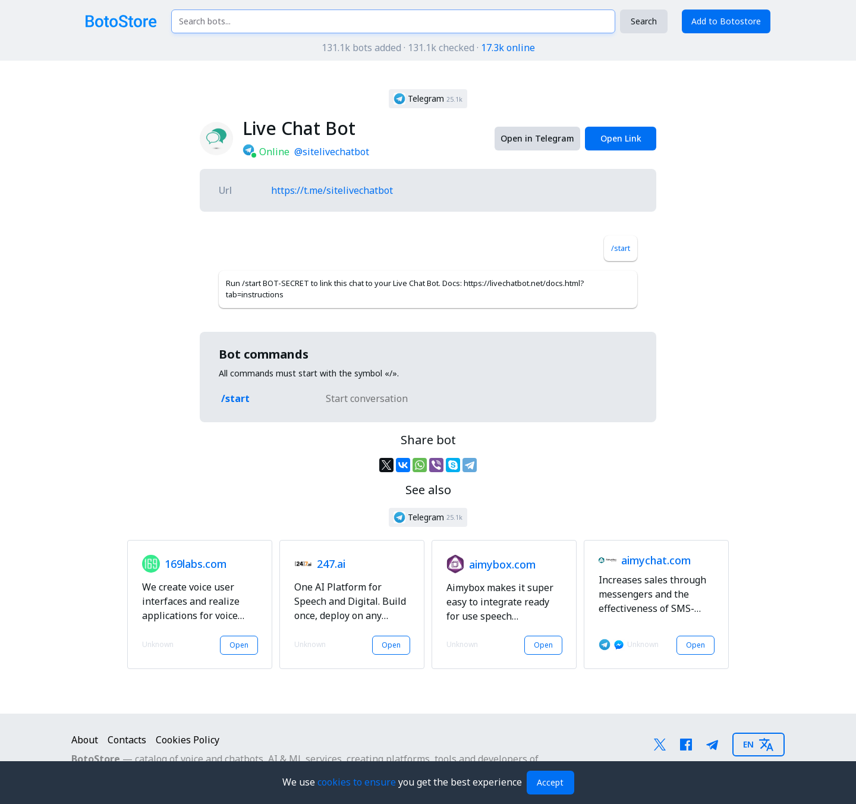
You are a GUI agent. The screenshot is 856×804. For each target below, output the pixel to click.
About (84, 739)
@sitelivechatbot (331, 151)
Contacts (127, 739)
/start (620, 248)
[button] (428, 98)
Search (644, 21)
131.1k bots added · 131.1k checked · (428, 47)
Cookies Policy (187, 739)
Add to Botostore (726, 21)
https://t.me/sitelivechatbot (332, 190)
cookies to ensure (357, 782)
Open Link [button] (620, 138)
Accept (550, 782)
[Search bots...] (393, 21)
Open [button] (238, 645)
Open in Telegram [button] (537, 138)
